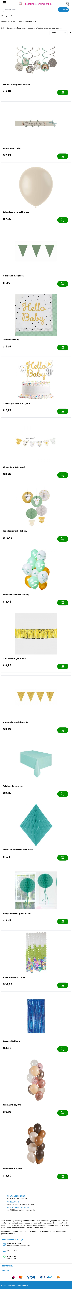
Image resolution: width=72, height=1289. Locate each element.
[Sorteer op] (58, 32)
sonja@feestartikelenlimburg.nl (18, 1246)
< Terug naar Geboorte (9, 16)
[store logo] (35, 3)
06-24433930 (12, 1250)
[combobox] (36, 9)
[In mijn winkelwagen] (62, 92)
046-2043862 (12, 1259)
